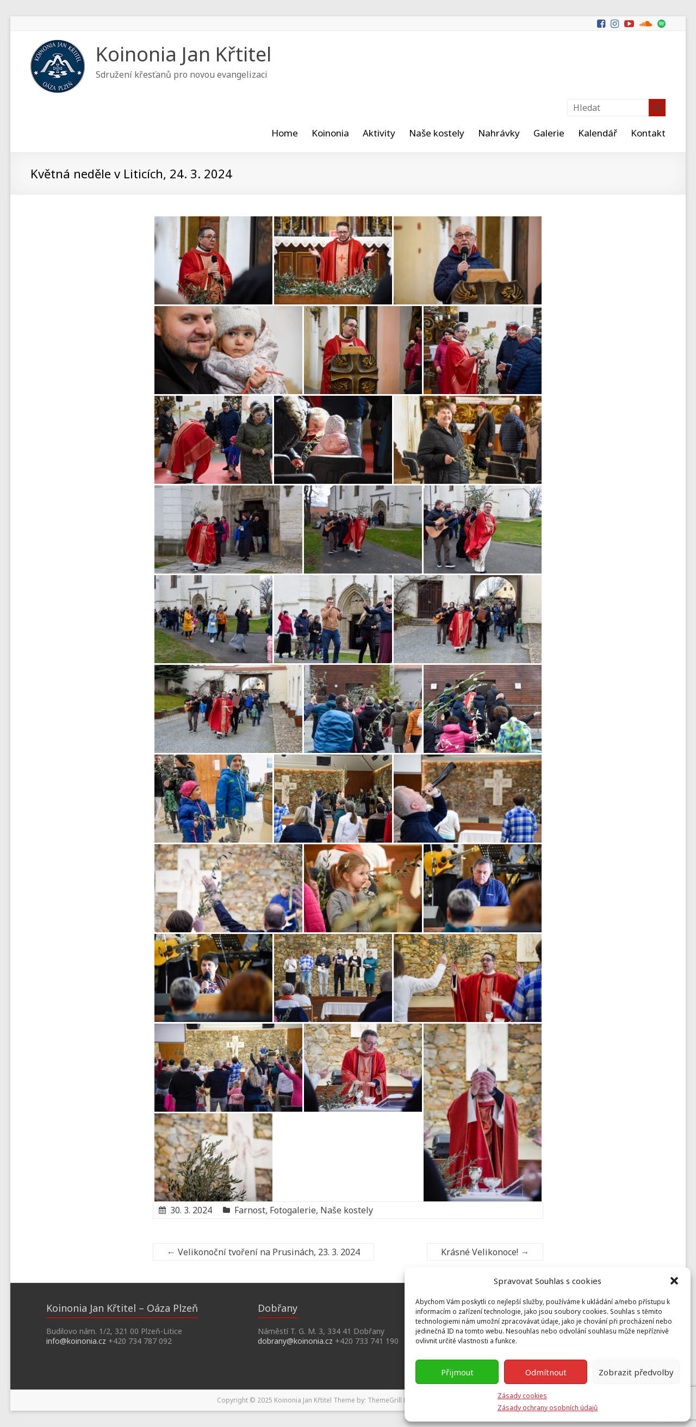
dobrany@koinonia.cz (295, 1341)
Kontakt (648, 133)
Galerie (548, 133)
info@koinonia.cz (76, 1341)
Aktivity (379, 133)
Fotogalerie (293, 1210)
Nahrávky (499, 133)
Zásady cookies (522, 1395)
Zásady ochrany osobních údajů (548, 1407)
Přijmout (457, 1372)
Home (284, 133)
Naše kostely (436, 133)
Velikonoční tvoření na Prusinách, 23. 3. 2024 (263, 1252)
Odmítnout (546, 1372)
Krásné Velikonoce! (485, 1252)
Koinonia (330, 133)
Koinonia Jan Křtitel (183, 54)
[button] (674, 1280)
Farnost (249, 1210)
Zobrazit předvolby (636, 1372)
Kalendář (597, 133)
